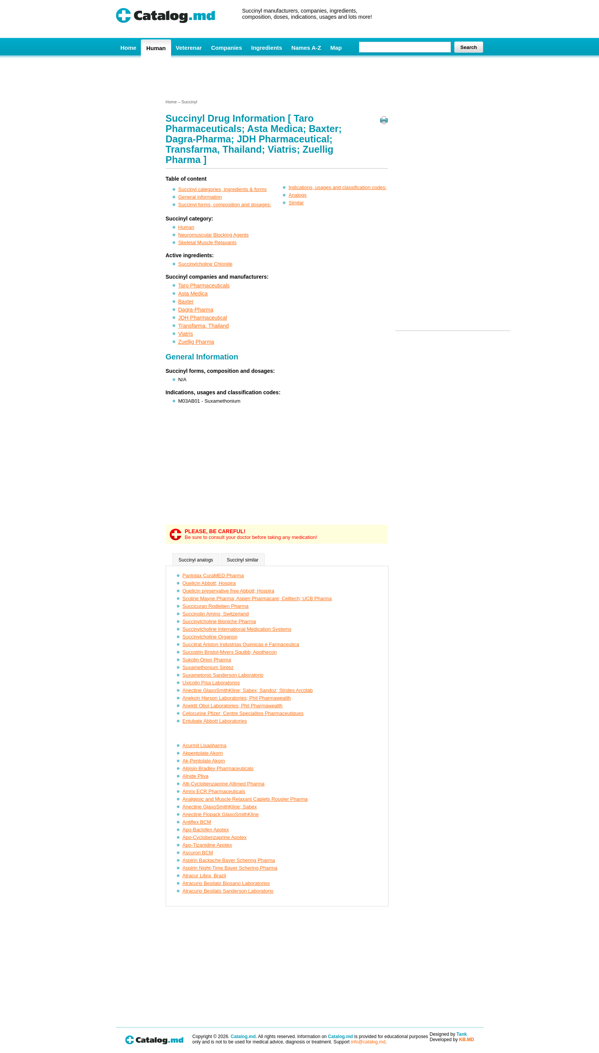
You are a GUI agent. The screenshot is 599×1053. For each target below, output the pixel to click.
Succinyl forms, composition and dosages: (224, 204)
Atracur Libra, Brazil (204, 875)
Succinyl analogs (196, 560)
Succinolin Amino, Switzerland (216, 614)
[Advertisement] (299, 77)
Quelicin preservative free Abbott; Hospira (228, 591)
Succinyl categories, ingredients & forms (222, 189)
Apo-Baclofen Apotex (206, 830)
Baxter (186, 302)
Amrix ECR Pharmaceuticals (214, 791)
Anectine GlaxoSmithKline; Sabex (220, 807)
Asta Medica (193, 294)
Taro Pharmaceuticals (204, 285)
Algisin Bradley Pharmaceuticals (218, 768)
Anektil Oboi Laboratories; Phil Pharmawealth (233, 706)
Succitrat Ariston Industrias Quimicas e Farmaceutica (241, 644)
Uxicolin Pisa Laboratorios (211, 683)
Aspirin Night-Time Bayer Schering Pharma (230, 868)
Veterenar (189, 47)
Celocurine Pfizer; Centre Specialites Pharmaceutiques (243, 713)
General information (200, 197)
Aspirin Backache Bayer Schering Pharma (229, 860)
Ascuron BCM (198, 852)
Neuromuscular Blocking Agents (213, 235)
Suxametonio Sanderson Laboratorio (223, 675)
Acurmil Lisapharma (205, 745)
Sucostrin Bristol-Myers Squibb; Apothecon (230, 652)
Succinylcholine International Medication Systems (237, 629)
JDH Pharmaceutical (202, 318)
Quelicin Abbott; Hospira (209, 583)
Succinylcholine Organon (210, 637)
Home (129, 47)
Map (336, 47)
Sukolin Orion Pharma (207, 660)
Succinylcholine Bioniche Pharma (219, 621)
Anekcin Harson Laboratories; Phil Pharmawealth (237, 698)
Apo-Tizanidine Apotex (207, 845)
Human (156, 48)
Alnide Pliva (196, 776)
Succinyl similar (243, 560)
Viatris (185, 334)
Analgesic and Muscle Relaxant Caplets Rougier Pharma (245, 799)
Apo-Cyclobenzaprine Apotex (215, 837)
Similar (296, 203)
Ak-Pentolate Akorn (204, 761)
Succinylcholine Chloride (205, 264)
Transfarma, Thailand (203, 326)
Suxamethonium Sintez (208, 667)
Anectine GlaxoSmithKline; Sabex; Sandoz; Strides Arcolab (248, 690)
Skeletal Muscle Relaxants (207, 242)
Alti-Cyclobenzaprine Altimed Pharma (224, 784)
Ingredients (266, 47)
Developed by (452, 1039)
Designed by (448, 1034)
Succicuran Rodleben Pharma (216, 606)
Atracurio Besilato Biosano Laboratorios (226, 883)
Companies (226, 47)
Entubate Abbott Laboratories (215, 721)
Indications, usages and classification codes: (338, 187)
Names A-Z (306, 47)
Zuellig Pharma (196, 342)
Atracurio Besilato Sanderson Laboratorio (228, 891)
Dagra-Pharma (196, 310)
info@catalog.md (368, 1042)
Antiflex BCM (197, 822)
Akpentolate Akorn (203, 753)
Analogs (298, 195)
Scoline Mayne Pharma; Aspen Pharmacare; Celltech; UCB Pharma (257, 598)
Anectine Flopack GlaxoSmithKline (221, 814)
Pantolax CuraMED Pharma (213, 575)
